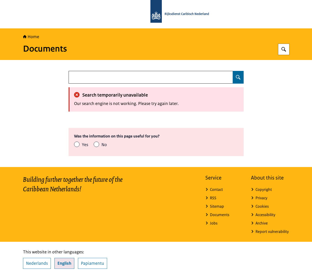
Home (31, 37)
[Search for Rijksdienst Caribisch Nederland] (283, 49)
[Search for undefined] (238, 77)
